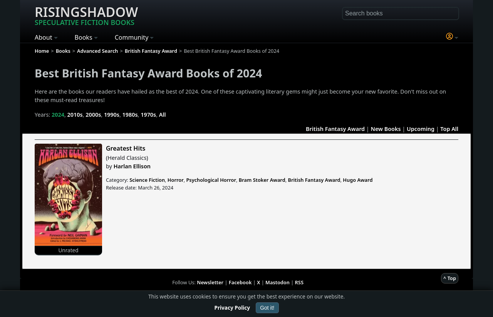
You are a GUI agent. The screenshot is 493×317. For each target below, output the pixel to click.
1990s (111, 114)
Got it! (267, 308)
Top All (449, 129)
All (162, 114)
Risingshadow (86, 15)
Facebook (240, 282)
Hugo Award (357, 179)
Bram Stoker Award (262, 179)
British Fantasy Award (335, 129)
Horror (176, 179)
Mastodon (277, 282)
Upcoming (420, 129)
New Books (386, 129)
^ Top (449, 278)
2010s (75, 114)
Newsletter (210, 282)
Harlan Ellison (132, 166)
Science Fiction (147, 179)
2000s (93, 114)
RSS (299, 282)
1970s (148, 114)
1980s (130, 114)
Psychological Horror (211, 179)
